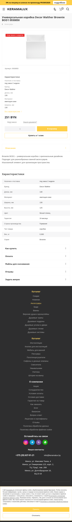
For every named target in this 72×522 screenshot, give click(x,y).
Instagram (25, 442)
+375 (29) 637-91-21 (25, 455)
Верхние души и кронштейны (36, 314)
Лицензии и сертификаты (36, 419)
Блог (36, 408)
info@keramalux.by (52, 455)
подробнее (59, 2)
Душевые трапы (36, 318)
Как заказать (36, 404)
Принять (36, 509)
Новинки (36, 300)
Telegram (32, 442)
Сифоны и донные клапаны (36, 361)
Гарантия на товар (36, 401)
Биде (36, 307)
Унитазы (36, 372)
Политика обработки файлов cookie (36, 429)
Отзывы (36, 422)
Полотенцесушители (36, 357)
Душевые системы (36, 332)
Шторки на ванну (36, 375)
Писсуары (36, 354)
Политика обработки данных (36, 426)
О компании (36, 381)
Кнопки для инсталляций (36, 346)
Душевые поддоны (36, 321)
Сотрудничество (36, 390)
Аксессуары (36, 303)
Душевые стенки (36, 328)
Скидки (36, 296)
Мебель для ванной (36, 350)
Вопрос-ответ (36, 415)
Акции (36, 386)
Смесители (36, 365)
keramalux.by (10, 490)
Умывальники (36, 368)
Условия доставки (36, 397)
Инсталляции (36, 343)
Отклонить (36, 515)
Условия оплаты (36, 393)
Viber (38, 442)
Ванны (36, 310)
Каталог (36, 291)
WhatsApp (45, 442)
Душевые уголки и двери (36, 325)
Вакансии (36, 411)
